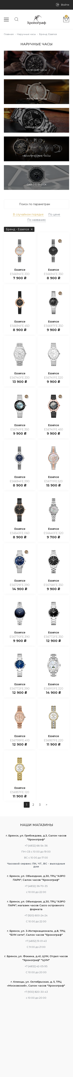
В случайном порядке (28, 214)
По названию (36, 220)
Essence (19, 269)
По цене (54, 214)
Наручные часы (26, 34)
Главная (9, 34)
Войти (65, 4)
